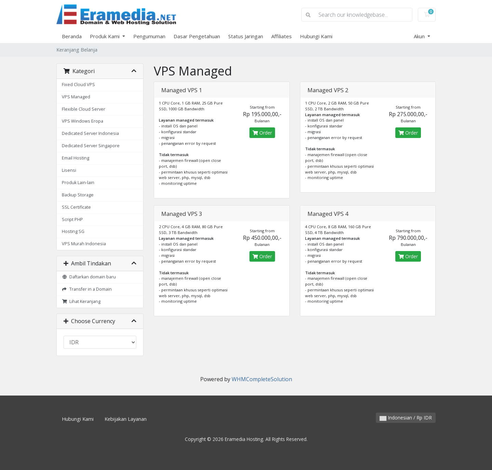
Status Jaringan (245, 36)
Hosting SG (73, 231)
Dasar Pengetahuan (197, 36)
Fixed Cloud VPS (78, 84)
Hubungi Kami (316, 36)
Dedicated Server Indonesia (90, 133)
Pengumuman (149, 36)
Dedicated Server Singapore (91, 146)
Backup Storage (78, 195)
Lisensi (69, 170)
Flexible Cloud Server (83, 109)
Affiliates (281, 36)
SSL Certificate (76, 207)
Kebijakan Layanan (126, 419)
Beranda (72, 36)
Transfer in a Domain (87, 289)
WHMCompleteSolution (262, 379)
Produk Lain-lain (78, 182)
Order (262, 132)
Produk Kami (105, 36)
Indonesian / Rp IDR (406, 417)
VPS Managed (76, 97)
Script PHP (72, 219)
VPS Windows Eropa (82, 121)
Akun (420, 36)
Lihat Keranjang (81, 301)
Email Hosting (75, 158)
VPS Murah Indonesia (84, 244)
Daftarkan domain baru (89, 277)
